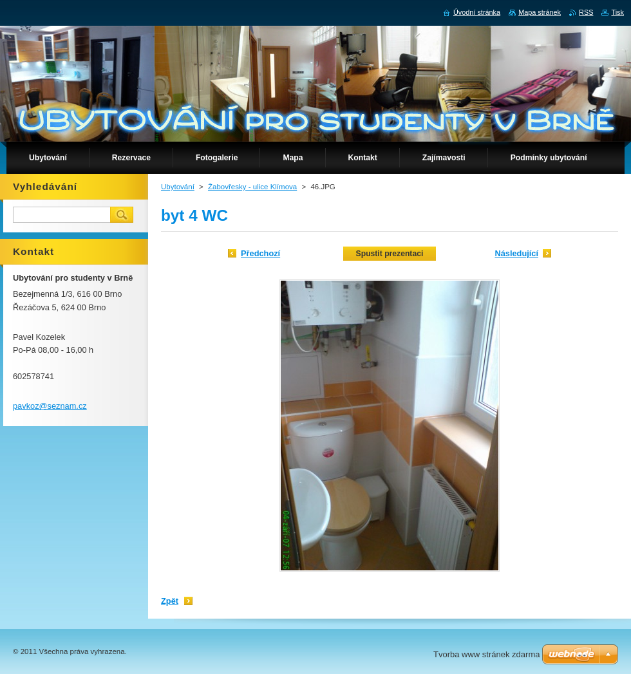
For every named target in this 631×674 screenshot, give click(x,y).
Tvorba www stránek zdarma (486, 654)
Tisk (617, 12)
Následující (516, 253)
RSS (586, 12)
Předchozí (260, 253)
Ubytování (177, 187)
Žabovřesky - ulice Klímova (252, 187)
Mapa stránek (539, 12)
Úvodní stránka (476, 12)
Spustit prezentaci (390, 253)
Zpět (169, 601)
